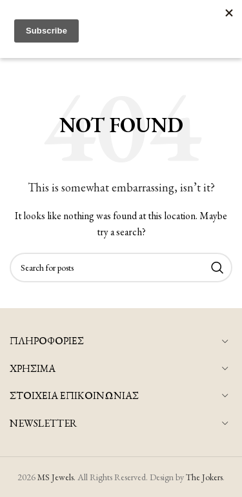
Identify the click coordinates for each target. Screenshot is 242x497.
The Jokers (204, 477)
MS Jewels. (56, 477)
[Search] (121, 267)
